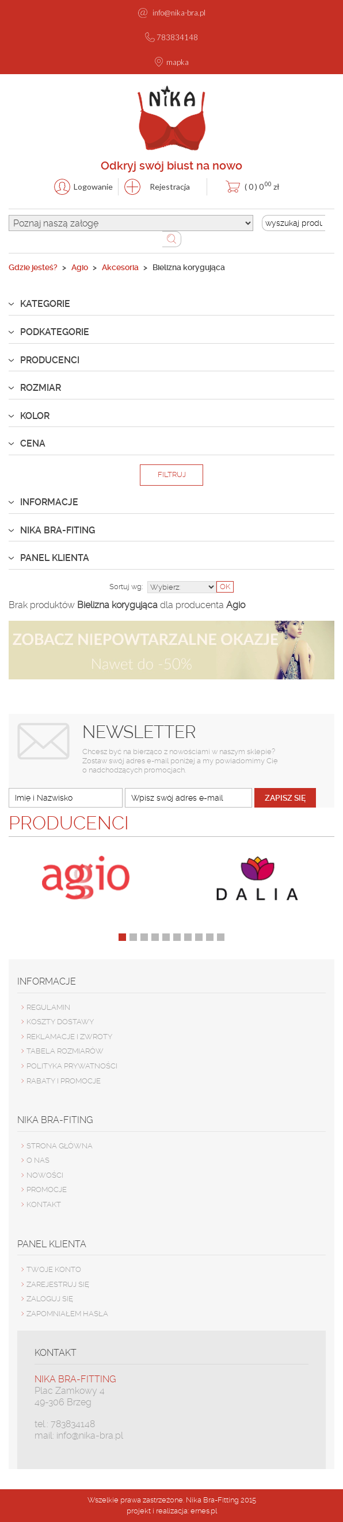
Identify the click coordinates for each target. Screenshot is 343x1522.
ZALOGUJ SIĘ (49, 1298)
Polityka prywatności (71, 1066)
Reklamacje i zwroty (69, 1036)
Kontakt (43, 1204)
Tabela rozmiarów (65, 1051)
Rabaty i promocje (63, 1081)
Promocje (46, 1189)
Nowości (44, 1175)
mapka (177, 62)
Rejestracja (170, 186)
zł (262, 185)
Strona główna (59, 1146)
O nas (37, 1160)
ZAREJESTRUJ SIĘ (57, 1284)
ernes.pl (203, 1510)
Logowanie (93, 186)
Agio (79, 267)
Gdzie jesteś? (33, 267)
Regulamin (48, 1007)
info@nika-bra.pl (179, 12)
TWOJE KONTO (53, 1269)
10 (220, 937)
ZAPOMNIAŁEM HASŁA (67, 1313)
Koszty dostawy (60, 1021)
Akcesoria (120, 267)
